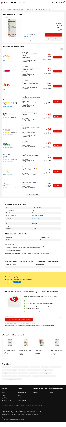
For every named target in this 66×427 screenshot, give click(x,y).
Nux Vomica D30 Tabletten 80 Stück (41, 348)
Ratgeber (19, 395)
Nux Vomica (8, 267)
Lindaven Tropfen (44, 366)
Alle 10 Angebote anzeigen (33, 194)
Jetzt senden (17, 281)
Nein (12, 281)
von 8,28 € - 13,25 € (30, 32)
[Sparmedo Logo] (8, 2)
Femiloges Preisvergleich (47, 370)
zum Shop (57, 56)
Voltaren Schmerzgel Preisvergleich (10, 370)
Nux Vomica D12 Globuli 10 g (57, 348)
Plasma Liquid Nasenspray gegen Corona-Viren (12, 379)
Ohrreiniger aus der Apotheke (24, 376)
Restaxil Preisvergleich (22, 373)
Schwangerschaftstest (36, 376)
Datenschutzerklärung (30, 323)
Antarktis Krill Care (6, 366)
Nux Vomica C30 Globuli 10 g (9, 348)
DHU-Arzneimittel (27, 36)
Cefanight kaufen (22, 370)
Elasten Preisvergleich (34, 366)
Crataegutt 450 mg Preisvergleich (9, 373)
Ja (7, 281)
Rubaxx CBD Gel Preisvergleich (34, 370)
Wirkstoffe (20, 397)
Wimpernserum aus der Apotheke (9, 376)
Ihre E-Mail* (7, 314)
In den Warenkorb (56, 39)
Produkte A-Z (20, 393)
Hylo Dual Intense (24, 366)
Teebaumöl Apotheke (33, 373)
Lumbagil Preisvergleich (55, 366)
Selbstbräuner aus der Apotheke (49, 376)
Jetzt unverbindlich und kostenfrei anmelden (19, 319)
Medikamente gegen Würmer (45, 373)
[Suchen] (52, 2)
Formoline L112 (16, 366)
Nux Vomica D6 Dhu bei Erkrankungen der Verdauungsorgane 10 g (25, 348)
